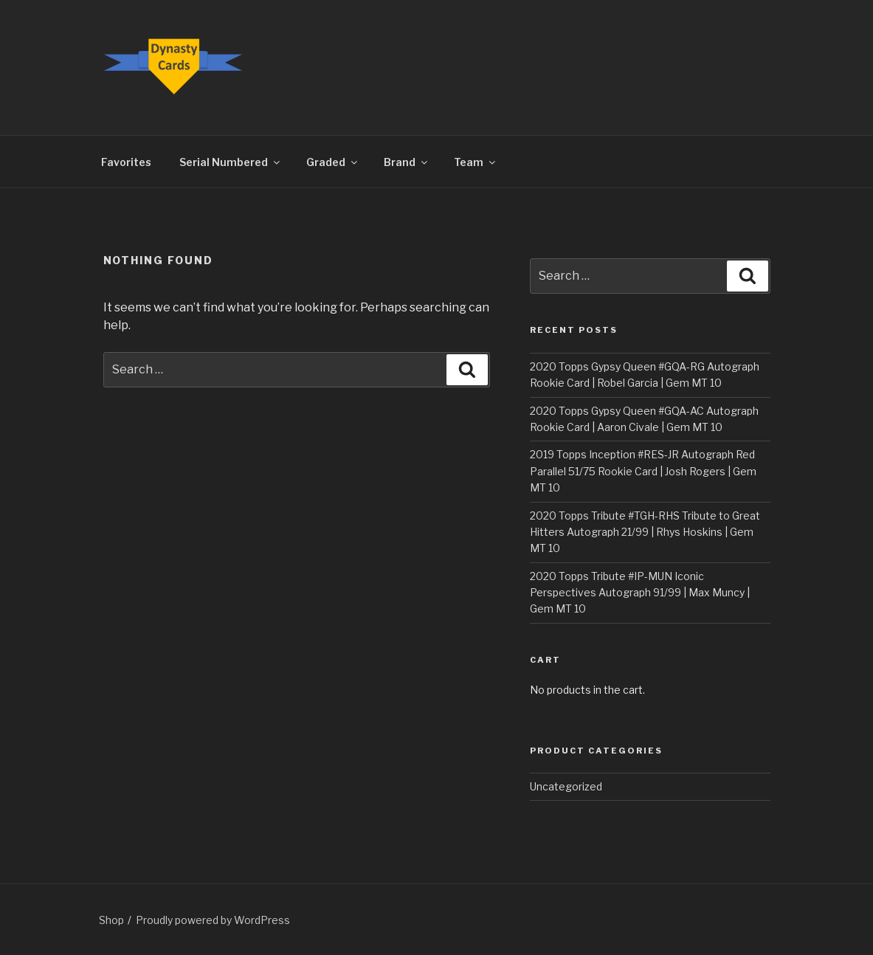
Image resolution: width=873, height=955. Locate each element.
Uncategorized (566, 786)
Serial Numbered (230, 162)
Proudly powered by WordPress (213, 920)
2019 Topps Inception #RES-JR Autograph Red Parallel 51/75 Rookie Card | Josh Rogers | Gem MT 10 (643, 471)
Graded (332, 162)
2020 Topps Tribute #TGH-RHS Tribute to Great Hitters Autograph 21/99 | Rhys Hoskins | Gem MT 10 (645, 532)
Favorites (126, 162)
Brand (406, 162)
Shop (111, 920)
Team (475, 162)
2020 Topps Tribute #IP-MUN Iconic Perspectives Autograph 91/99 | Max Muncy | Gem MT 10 (640, 593)
